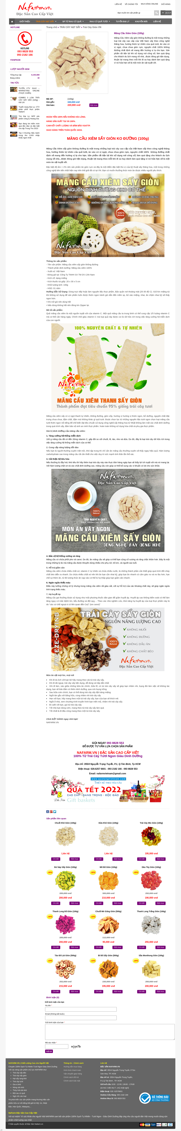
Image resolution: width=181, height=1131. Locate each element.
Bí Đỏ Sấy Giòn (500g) (108, 955)
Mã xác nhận (51, 1043)
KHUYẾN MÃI (141, 21)
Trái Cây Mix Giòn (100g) (151, 823)
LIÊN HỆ (118, 4)
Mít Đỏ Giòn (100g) (108, 867)
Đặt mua (93, 105)
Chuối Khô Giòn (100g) (65, 823)
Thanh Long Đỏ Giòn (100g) (65, 911)
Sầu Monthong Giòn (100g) (151, 955)
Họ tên (48, 1005)
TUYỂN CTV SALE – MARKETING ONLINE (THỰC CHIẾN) (29, 90)
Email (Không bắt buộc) (54, 1014)
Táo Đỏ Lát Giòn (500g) (65, 955)
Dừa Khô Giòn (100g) (108, 823)
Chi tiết (56, 859)
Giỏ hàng (165, 4)
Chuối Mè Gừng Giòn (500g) (108, 911)
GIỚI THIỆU (25, 21)
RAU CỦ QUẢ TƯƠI (100, 21)
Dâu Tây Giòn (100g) (151, 867)
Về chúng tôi (131, 4)
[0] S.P (168, 13)
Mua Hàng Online (149, 4)
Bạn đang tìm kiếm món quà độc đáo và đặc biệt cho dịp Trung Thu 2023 (29, 126)
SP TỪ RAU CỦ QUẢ (73, 21)
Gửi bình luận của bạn (55, 1022)
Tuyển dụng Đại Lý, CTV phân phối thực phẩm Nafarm (29, 109)
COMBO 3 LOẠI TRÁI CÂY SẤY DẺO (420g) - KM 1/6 (29, 100)
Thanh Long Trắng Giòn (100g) (151, 911)
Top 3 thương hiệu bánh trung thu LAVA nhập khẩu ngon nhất (29, 135)
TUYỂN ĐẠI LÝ (122, 21)
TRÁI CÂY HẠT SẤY (46, 21)
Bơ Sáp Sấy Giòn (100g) (65, 867)
